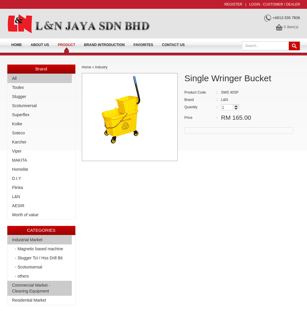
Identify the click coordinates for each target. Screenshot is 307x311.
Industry (101, 67)
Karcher (19, 142)
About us (40, 45)
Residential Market (29, 300)
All (14, 78)
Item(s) (291, 27)
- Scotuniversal (28, 267)
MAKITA (19, 160)
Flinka (17, 187)
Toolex (18, 87)
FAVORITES (143, 45)
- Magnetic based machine (39, 248)
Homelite (20, 169)
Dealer (293, 4)
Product (66, 45)
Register (233, 4)
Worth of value (25, 214)
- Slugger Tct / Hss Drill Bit (38, 258)
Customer (273, 4)
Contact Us (173, 45)
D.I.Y (16, 178)
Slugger (19, 96)
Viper (16, 151)
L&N (16, 196)
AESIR (18, 205)
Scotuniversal (24, 105)
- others (22, 276)
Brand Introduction (104, 45)
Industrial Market (27, 239)
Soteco (18, 133)
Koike (17, 123)
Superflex (20, 114)
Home (16, 45)
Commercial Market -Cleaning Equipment (31, 288)
